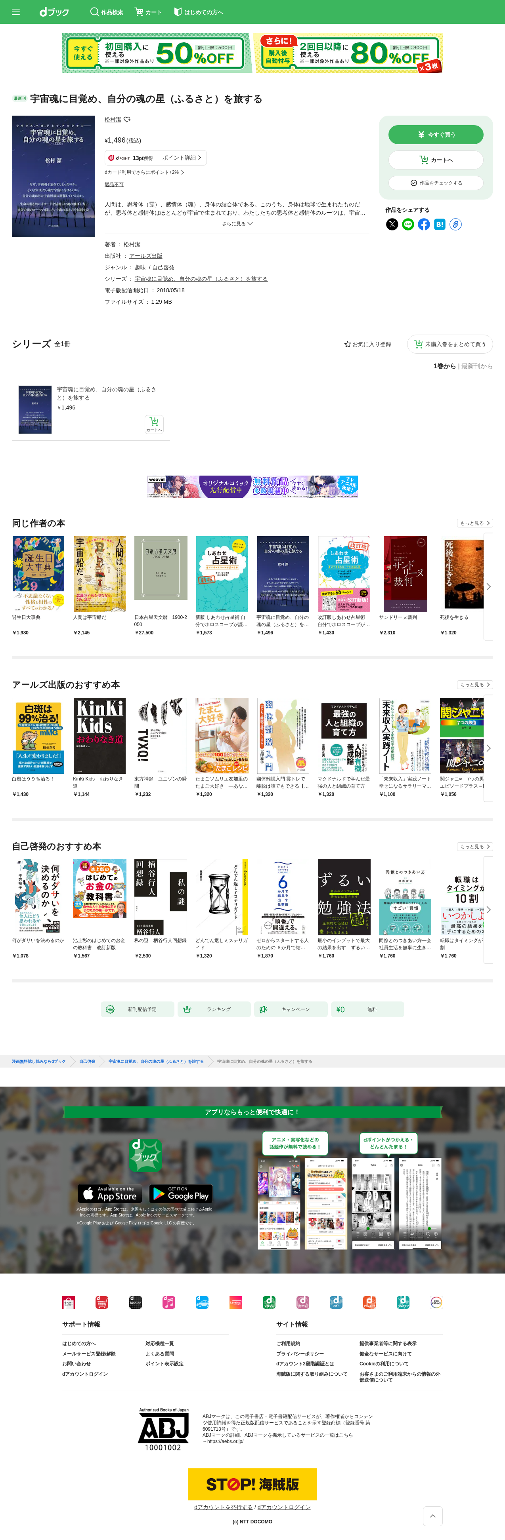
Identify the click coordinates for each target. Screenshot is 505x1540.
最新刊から (477, 366)
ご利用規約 (288, 1343)
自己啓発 (163, 267)
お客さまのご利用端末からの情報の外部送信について (400, 1377)
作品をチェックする (441, 183)
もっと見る (472, 523)
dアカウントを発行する (223, 1507)
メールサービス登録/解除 (89, 1354)
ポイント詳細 (179, 157)
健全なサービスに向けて (386, 1354)
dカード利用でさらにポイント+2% (142, 172)
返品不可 (114, 184)
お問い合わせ (76, 1364)
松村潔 (113, 119)
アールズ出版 (146, 256)
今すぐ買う (442, 134)
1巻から (445, 366)
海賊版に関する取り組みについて (312, 1374)
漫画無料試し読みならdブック (39, 1062)
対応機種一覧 (159, 1343)
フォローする (127, 120)
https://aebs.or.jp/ (225, 1441)
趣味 (140, 267)
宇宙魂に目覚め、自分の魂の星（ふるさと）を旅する (107, 393)
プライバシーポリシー (300, 1354)
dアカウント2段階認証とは (305, 1364)
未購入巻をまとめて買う (455, 344)
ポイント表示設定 (164, 1364)
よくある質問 (159, 1354)
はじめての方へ (79, 1343)
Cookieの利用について (384, 1364)
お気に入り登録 (371, 344)
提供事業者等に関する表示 (388, 1343)
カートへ (442, 160)
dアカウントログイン (85, 1374)
